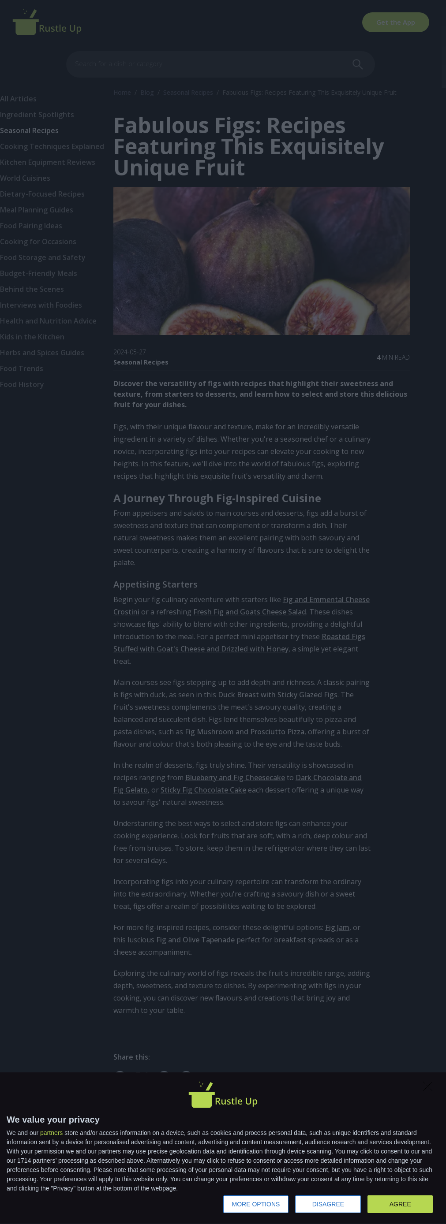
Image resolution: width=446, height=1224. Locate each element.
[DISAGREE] (430, 1089)
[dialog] (223, 1148)
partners (51, 1133)
